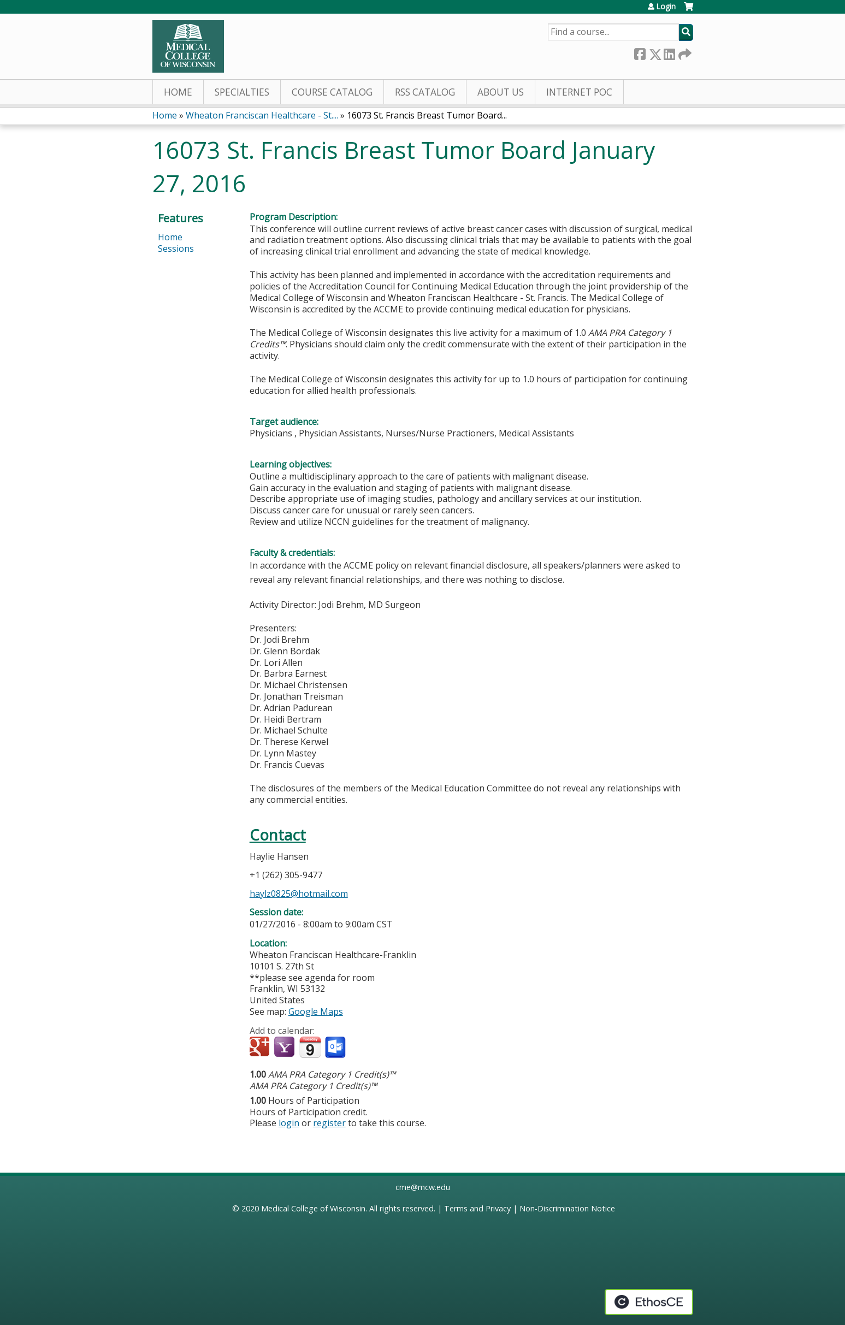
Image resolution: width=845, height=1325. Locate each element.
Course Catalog (332, 92)
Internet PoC (579, 92)
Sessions (176, 248)
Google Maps (315, 1011)
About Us (500, 92)
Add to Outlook (336, 1047)
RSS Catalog (425, 92)
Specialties (242, 92)
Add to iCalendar (310, 1047)
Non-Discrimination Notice (567, 1208)
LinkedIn (669, 52)
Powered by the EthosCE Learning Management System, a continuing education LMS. (649, 1302)
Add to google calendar (261, 1047)
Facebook (639, 52)
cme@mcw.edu (422, 1187)
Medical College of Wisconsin (313, 1208)
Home (178, 92)
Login (666, 6)
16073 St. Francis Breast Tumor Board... (427, 115)
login (289, 1123)
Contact (278, 835)
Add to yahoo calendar (285, 1047)
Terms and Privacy (477, 1208)
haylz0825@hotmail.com (299, 894)
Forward (683, 52)
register (329, 1123)
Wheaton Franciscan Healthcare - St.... (262, 115)
